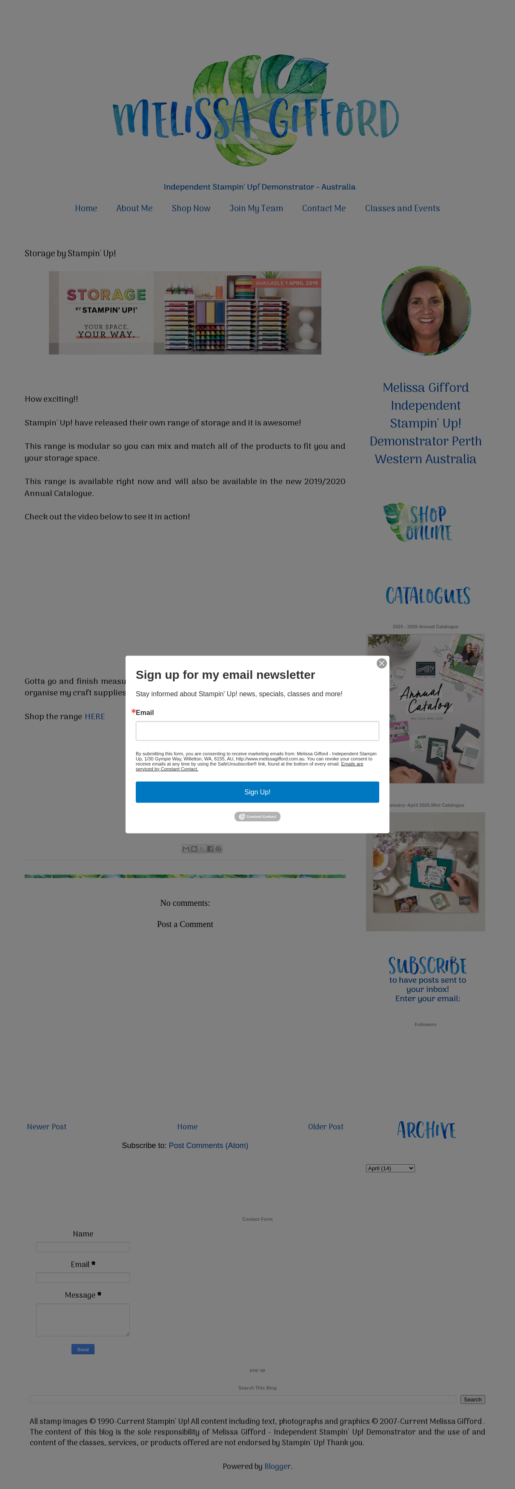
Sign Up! (257, 791)
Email (145, 712)
